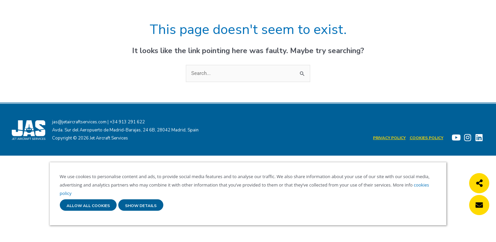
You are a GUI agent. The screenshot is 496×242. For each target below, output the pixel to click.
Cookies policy (426, 137)
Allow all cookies (88, 205)
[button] (479, 183)
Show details (141, 205)
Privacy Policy (389, 137)
